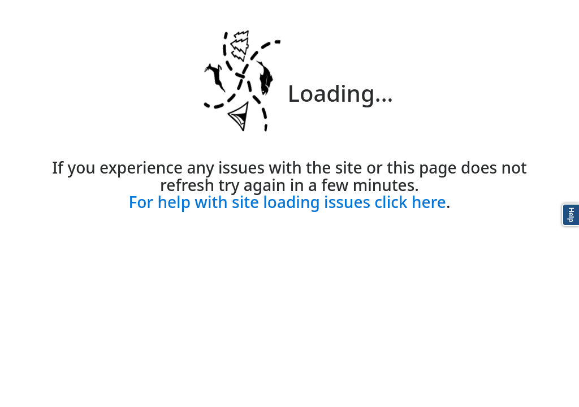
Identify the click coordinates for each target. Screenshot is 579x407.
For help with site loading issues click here (287, 202)
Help (571, 214)
